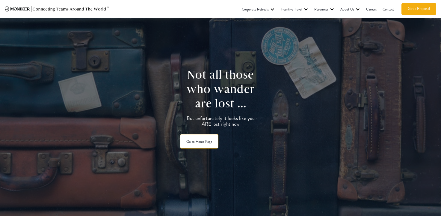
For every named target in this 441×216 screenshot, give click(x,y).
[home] (57, 9)
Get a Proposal (419, 8)
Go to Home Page (199, 141)
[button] (258, 9)
